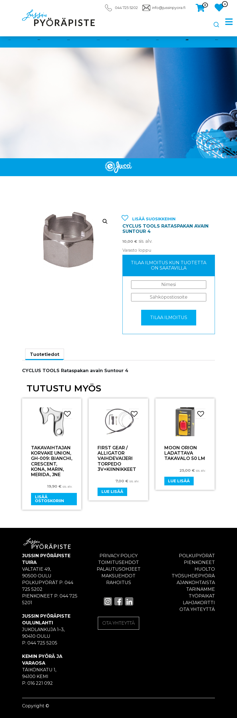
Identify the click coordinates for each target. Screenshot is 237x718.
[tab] (44, 354)
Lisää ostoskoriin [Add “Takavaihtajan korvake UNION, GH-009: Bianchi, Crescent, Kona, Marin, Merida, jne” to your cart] (49, 499)
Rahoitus (118, 582)
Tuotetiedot (44, 354)
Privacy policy (118, 555)
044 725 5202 (126, 8)
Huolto (205, 569)
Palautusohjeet (119, 569)
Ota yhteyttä (197, 609)
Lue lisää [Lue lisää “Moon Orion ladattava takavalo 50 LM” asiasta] (179, 481)
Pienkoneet (199, 562)
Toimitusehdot (118, 562)
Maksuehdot (118, 575)
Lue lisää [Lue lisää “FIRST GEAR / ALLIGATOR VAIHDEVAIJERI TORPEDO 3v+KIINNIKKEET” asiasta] (112, 491)
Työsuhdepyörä (193, 575)
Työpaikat (202, 596)
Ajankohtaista (196, 582)
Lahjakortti (199, 602)
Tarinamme (200, 589)
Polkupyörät (197, 555)
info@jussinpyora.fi (169, 8)
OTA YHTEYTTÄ (118, 623)
